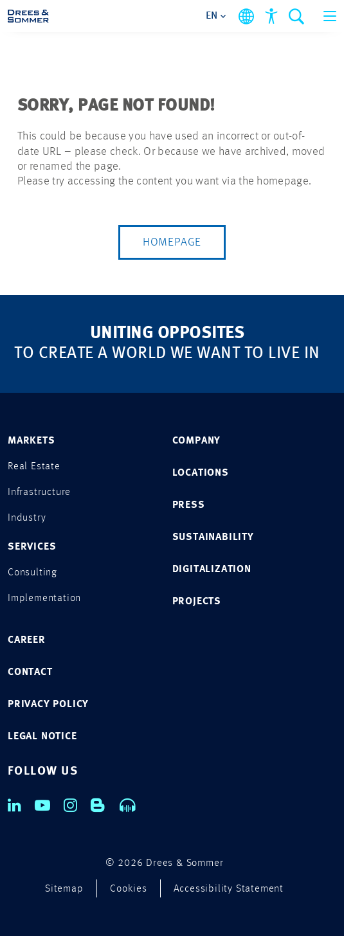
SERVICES (32, 547)
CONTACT (30, 672)
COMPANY (196, 441)
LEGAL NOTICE (42, 737)
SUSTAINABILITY (213, 537)
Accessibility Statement (229, 889)
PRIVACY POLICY (48, 704)
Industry (27, 518)
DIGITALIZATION (211, 569)
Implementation (44, 598)
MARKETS (31, 441)
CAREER (27, 640)
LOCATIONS (200, 473)
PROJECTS (196, 602)
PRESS (188, 505)
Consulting (32, 573)
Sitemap (64, 889)
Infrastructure (39, 492)
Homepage (172, 242)
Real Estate (34, 467)
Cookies (128, 889)
